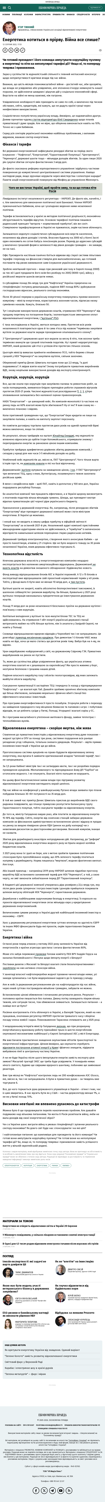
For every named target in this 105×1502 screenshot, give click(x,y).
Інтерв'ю (96, 14)
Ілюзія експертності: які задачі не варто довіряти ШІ (24, 1263)
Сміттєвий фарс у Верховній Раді (24, 1362)
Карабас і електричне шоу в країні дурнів (29, 1368)
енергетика (42, 1166)
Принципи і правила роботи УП (52, 1429)
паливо (65, 1166)
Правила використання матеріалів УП (82, 1425)
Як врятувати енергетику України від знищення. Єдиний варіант (42, 1350)
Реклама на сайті (13, 1425)
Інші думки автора (15, 1345)
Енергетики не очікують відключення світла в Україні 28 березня (40, 1226)
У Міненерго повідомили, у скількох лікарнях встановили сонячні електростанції (49, 1234)
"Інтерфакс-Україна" (77, 1440)
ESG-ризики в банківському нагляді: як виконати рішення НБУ (26, 1314)
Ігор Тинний (26, 27)
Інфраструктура (43, 14)
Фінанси (70, 14)
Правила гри (58, 14)
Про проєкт (28, 1425)
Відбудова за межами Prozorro (74, 1312)
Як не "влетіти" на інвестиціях (74, 1261)
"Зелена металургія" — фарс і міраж (25, 1374)
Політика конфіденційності (49, 1425)
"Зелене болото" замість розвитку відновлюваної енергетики (41, 1356)
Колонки (28, 14)
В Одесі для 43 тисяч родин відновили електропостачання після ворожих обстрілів (50, 1243)
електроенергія (12, 1166)
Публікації (17, 14)
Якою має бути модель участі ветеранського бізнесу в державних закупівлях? (26, 1288)
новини (6, 14)
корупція (28, 1166)
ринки (55, 1166)
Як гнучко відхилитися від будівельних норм (71, 1287)
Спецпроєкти (83, 14)
